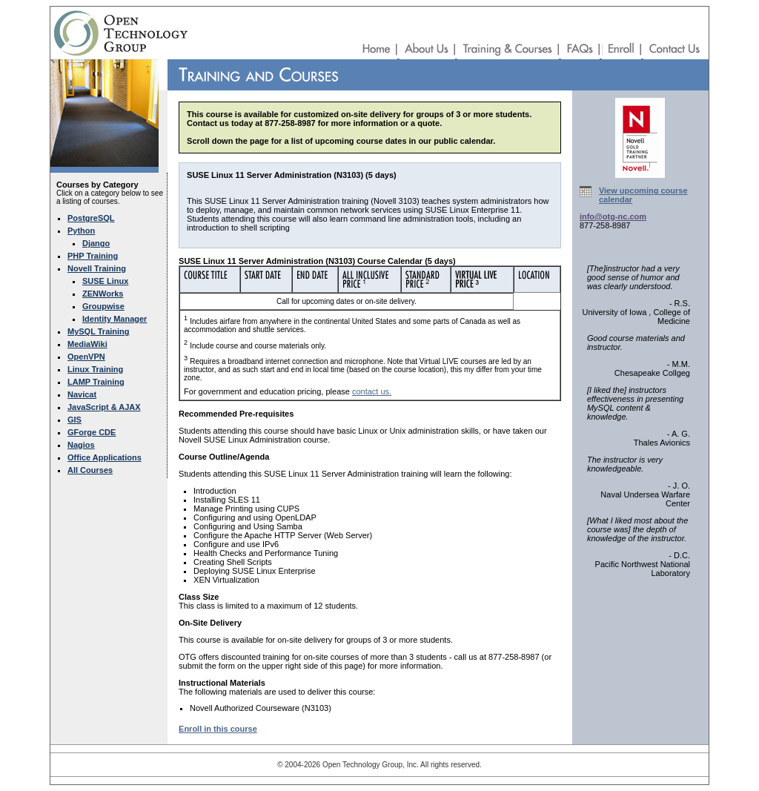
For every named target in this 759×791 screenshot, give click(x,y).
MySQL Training (98, 331)
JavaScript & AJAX (104, 407)
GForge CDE (91, 432)
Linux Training (95, 369)
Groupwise (103, 306)
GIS (74, 419)
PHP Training (92, 255)
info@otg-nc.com (613, 216)
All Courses (90, 470)
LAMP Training (96, 381)
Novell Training (96, 268)
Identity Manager (114, 318)
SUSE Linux (105, 281)
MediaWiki (87, 344)
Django (96, 243)
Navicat (81, 394)
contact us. (371, 391)
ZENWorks (102, 293)
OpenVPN (86, 356)
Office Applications (104, 457)
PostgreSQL (91, 218)
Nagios (81, 444)
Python (81, 230)
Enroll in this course (218, 728)
